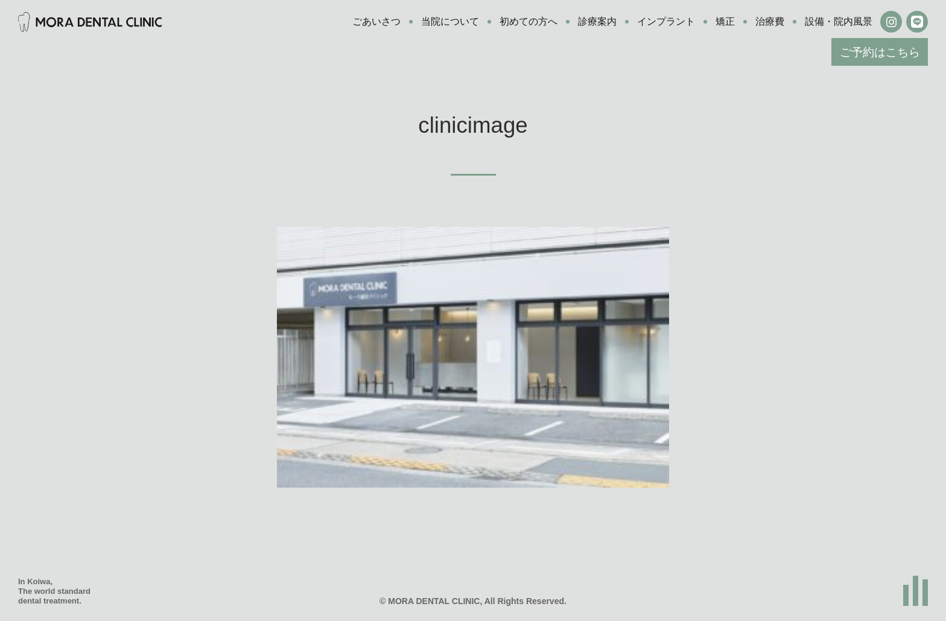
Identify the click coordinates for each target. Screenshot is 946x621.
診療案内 (597, 21)
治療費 (769, 21)
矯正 (725, 21)
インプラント (666, 21)
